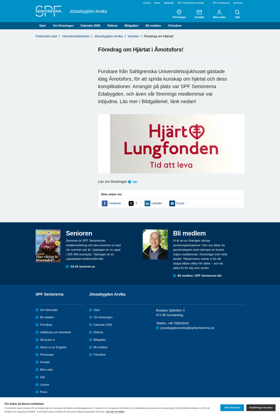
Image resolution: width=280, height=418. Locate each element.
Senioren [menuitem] (238, 2)
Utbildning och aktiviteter (55, 332)
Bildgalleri (131, 25)
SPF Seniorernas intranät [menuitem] (190, 2)
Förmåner (175, 25)
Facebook (115, 203)
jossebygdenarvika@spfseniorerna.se (187, 328)
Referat (113, 25)
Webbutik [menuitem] (169, 2)
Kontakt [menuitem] (199, 13)
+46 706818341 (178, 323)
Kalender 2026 (90, 25)
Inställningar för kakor (261, 407)
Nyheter (133, 36)
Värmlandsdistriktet (75, 36)
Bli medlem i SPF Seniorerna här (200, 275)
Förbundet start (46, 36)
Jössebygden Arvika (108, 36)
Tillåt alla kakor (232, 407)
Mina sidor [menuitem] (219, 13)
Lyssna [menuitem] (147, 2)
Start (42, 25)
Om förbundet (49, 309)
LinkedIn (157, 203)
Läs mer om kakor (115, 411)
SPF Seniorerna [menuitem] (221, 2)
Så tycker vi (47, 339)
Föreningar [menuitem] (179, 13)
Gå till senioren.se (82, 266)
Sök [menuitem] (237, 13)
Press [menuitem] (157, 2)
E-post (180, 203)
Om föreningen (63, 25)
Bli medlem (153, 25)
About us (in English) (53, 347)
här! (135, 181)
